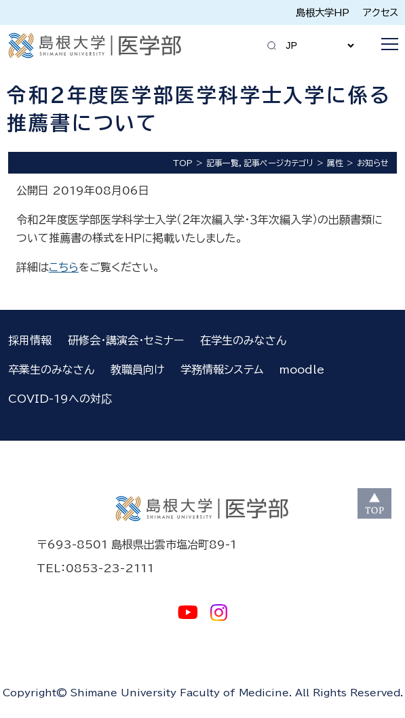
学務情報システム (221, 369)
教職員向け (137, 369)
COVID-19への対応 (60, 398)
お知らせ (373, 163)
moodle (301, 369)
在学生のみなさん (243, 340)
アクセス (380, 12)
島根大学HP (322, 12)
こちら (64, 267)
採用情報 (30, 340)
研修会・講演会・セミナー (126, 340)
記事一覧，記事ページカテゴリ (259, 163)
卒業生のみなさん (51, 369)
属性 (335, 163)
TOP (183, 163)
